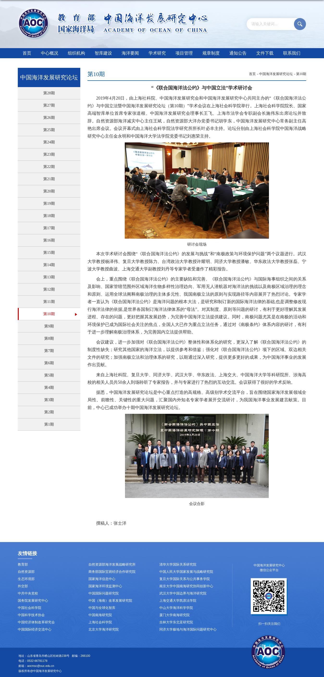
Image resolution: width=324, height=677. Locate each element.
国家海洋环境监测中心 (105, 586)
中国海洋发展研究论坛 (276, 74)
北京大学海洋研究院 (103, 629)
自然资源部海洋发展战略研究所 (112, 564)
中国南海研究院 (100, 615)
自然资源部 (26, 572)
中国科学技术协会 (31, 615)
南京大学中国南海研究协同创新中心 (186, 586)
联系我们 (291, 53)
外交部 (23, 586)
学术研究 (157, 53)
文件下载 (265, 53)
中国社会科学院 (29, 608)
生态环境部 (26, 579)
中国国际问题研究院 (103, 593)
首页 (27, 53)
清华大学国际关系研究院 (177, 564)
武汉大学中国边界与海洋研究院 (182, 593)
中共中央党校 (28, 593)
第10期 (301, 74)
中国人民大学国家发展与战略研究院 (186, 572)
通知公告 (238, 53)
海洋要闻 (130, 53)
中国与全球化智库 (101, 608)
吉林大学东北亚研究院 (176, 622)
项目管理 (184, 53)
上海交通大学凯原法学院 (177, 600)
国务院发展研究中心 (33, 600)
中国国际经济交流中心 (34, 629)
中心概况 (49, 53)
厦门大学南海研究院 (174, 615)
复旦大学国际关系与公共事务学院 (184, 579)
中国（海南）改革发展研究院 (110, 600)
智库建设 (103, 53)
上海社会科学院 (100, 622)
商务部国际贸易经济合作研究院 (112, 572)
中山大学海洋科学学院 (176, 608)
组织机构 (76, 53)
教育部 (23, 564)
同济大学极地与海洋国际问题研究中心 (188, 629)
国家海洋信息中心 (101, 579)
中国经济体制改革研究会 (36, 622)
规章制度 (211, 53)
